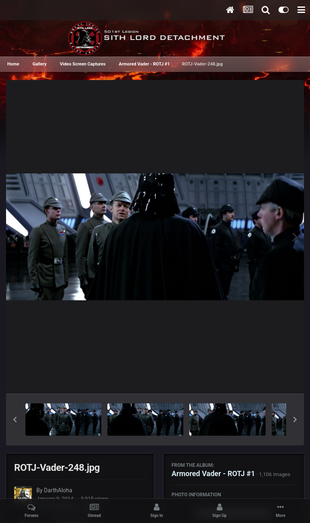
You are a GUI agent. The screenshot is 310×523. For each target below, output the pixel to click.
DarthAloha (58, 490)
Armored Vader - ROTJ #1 (213, 473)
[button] (15, 419)
